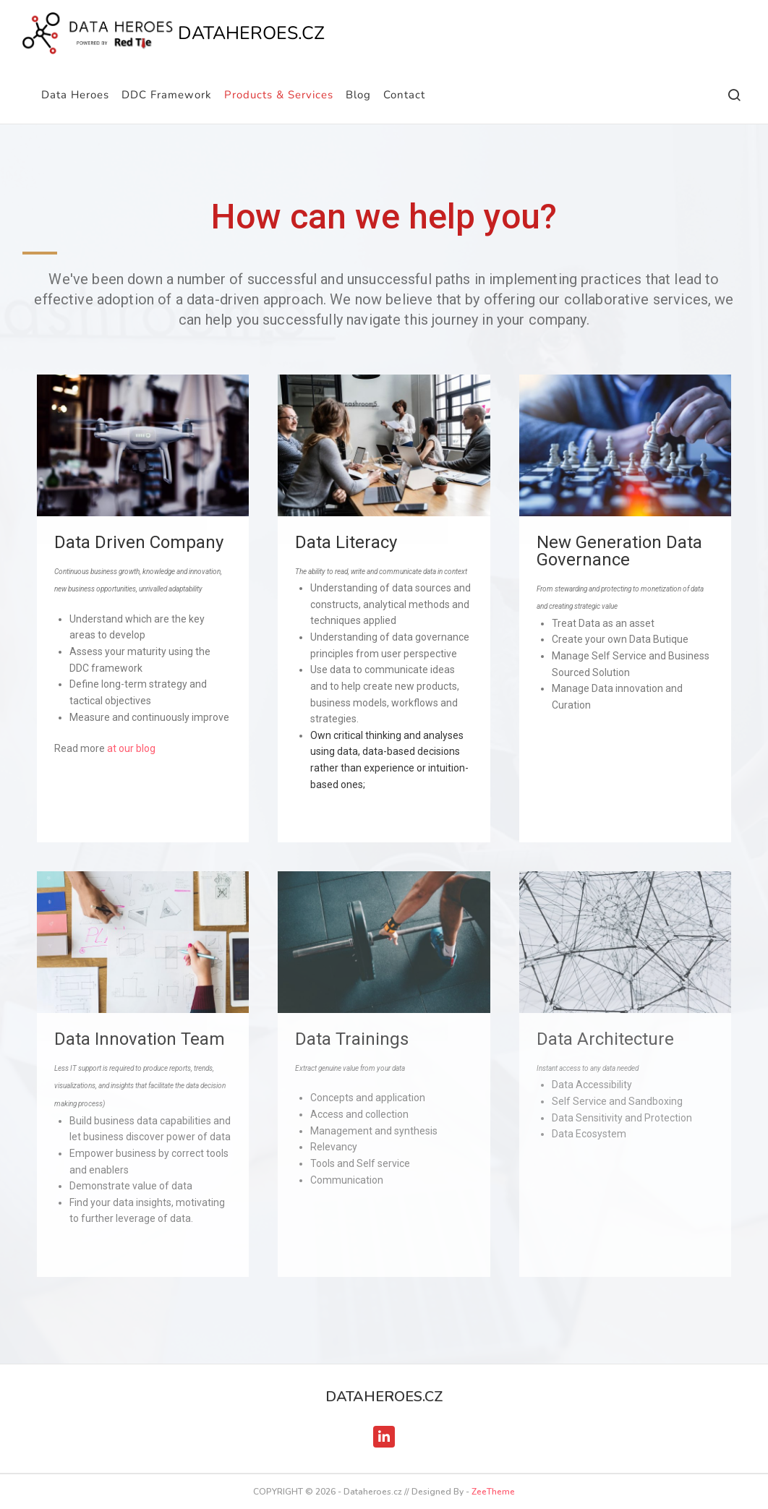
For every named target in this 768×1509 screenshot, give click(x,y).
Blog (358, 94)
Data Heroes (75, 94)
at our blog (131, 748)
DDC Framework (166, 94)
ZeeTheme (493, 1491)
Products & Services (278, 94)
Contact (404, 94)
